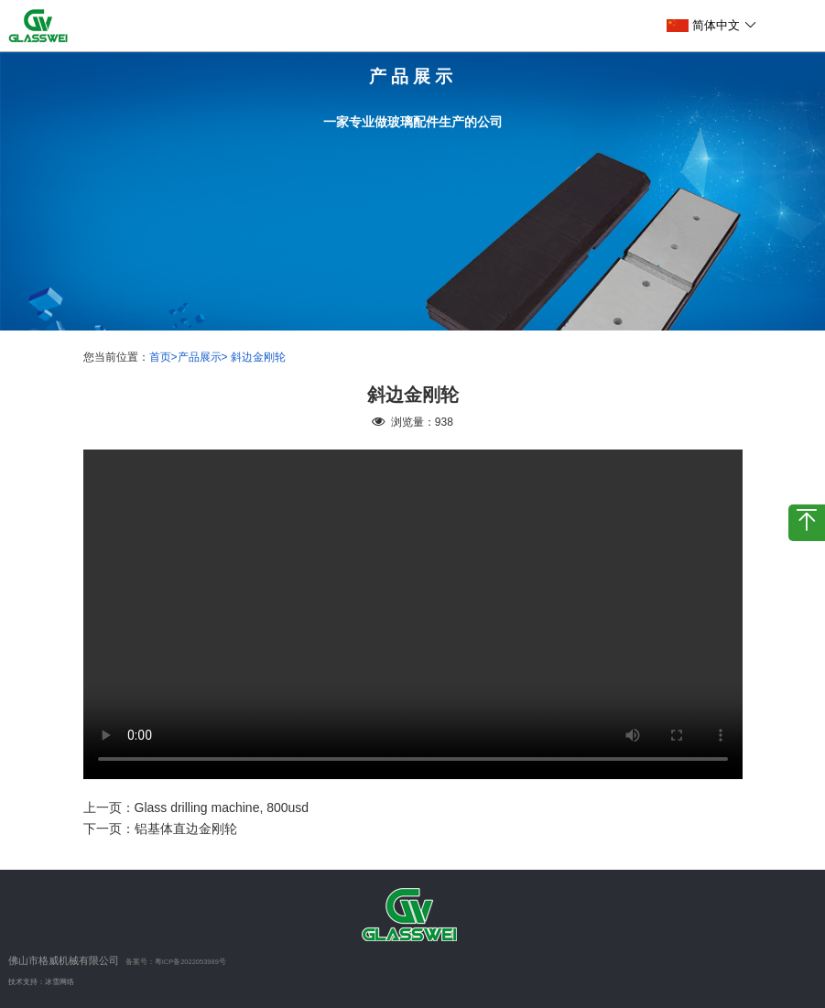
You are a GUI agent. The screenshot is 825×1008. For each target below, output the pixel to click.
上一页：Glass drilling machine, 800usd (196, 807)
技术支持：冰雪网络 (41, 982)
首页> (163, 357)
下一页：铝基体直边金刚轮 (160, 828)
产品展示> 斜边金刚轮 (232, 357)
